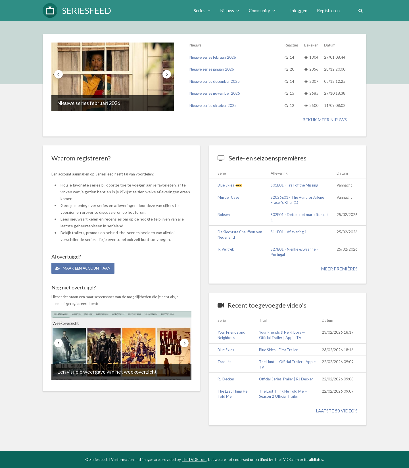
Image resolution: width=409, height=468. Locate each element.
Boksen (224, 214)
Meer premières (339, 268)
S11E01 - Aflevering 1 (289, 232)
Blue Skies (226, 185)
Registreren (327, 10)
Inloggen (297, 10)
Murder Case (228, 197)
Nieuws (228, 10)
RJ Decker (226, 379)
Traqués (224, 361)
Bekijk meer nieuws (324, 119)
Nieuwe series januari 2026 (211, 69)
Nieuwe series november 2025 (214, 93)
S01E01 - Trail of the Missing (294, 185)
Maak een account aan (85, 268)
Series (201, 10)
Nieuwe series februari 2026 (88, 103)
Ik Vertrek (226, 249)
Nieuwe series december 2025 (214, 81)
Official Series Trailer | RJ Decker (286, 379)
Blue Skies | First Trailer (278, 350)
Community (261, 10)
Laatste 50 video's (337, 410)
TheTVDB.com (194, 459)
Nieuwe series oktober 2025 (213, 105)
